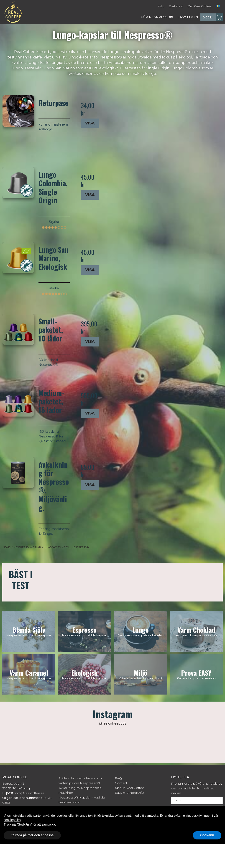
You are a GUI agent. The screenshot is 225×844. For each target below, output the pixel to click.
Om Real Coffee (199, 6)
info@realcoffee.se (29, 793)
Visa (90, 123)
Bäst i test (176, 6)
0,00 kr (213, 17)
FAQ (118, 778)
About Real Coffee (129, 788)
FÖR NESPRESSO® (157, 17)
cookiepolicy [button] (12, 820)
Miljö (161, 6)
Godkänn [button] (207, 835)
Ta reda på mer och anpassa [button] (32, 835)
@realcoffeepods (112, 723)
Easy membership (129, 793)
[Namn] (197, 800)
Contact (121, 783)
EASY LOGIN (187, 17)
